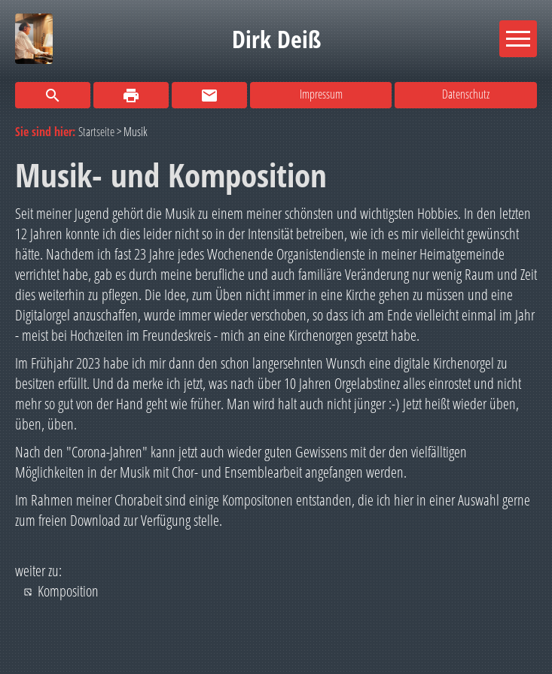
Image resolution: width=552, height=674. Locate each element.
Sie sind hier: (46, 131)
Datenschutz (465, 94)
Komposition (68, 591)
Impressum (321, 94)
